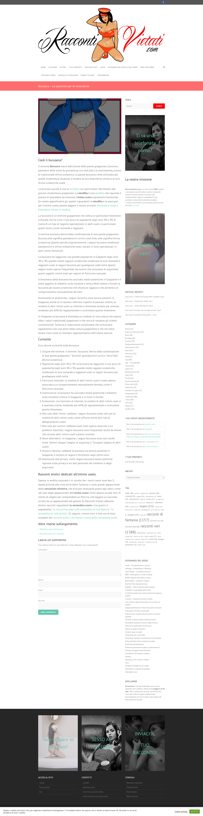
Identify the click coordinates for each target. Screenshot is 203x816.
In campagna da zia (152, 442)
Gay (126, 360)
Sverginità (148, 429)
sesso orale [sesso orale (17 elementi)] (150, 536)
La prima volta (150, 424)
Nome (41, 580)
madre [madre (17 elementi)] (150, 502)
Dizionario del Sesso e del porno (123, 67)
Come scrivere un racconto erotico (95, 796)
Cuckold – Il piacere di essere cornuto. (139, 599)
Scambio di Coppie (132, 390)
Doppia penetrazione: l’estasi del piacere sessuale (143, 608)
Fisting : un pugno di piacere (135, 629)
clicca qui (135, 205)
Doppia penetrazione (132, 344)
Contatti (86, 783)
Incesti (127, 366)
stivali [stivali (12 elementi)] (141, 542)
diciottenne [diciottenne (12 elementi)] (150, 496)
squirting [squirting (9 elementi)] (133, 542)
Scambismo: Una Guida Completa (137, 653)
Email (40, 590)
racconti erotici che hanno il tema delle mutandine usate (85, 517)
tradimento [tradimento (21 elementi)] (131, 545)
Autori (63, 67)
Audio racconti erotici (133, 332)
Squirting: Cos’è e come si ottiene (137, 660)
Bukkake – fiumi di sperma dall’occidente (140, 587)
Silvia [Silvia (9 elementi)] (137, 539)
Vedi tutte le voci (131, 672)
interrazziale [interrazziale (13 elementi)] (131, 503)
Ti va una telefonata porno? (145, 142)
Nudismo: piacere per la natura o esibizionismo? (142, 647)
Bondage (128, 338)
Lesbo (127, 369)
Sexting (128, 657)
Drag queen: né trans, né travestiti (137, 611)
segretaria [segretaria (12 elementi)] (151, 533)
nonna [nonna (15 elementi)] (129, 510)
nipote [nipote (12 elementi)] (158, 507)
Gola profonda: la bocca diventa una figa (140, 641)
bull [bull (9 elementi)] (136, 493)
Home (43, 67)
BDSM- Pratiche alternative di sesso (138, 578)
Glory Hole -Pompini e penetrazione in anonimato (143, 638)
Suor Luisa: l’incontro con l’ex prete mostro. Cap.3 (143, 310)
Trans (127, 400)
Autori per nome (89, 787)
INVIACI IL (145, 734)
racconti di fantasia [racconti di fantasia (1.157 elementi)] (144, 517)
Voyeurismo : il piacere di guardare (137, 669)
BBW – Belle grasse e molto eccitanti (138, 575)
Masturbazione (130, 372)
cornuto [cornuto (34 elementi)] (154, 493)
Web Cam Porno (147, 67)
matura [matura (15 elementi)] (134, 507)
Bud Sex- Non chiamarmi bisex (136, 584)
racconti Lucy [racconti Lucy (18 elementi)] (156, 521)
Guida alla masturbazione (134, 644)
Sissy (127, 663)
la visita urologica (151, 446)
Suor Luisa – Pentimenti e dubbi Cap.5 (139, 301)
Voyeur (127, 406)
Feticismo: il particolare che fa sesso (138, 626)
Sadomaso (129, 387)
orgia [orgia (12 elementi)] (137, 510)
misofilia (74, 189)
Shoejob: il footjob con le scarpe (137, 666)
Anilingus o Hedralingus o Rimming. (138, 568)
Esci (40, 792)
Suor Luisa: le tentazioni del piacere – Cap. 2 (141, 315)
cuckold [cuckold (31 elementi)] (130, 496)
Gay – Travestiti (131, 363)
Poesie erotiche (130, 381)
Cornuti (127, 341)
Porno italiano (87, 75)
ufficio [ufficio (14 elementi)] (141, 545)
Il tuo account (44, 787)
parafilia (99, 193)
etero (127, 350)
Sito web (41, 601)
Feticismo (128, 354)
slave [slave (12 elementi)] (144, 539)
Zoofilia (128, 409)
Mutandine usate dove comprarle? (52, 534)
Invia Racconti (91, 67)
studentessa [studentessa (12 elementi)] (151, 542)
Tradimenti (129, 397)
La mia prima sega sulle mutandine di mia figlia (80, 509)
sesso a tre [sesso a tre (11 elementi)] (138, 536)
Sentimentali (129, 393)
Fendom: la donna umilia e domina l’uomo (140, 620)
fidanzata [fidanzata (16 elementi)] (134, 499)
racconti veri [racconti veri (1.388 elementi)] (142, 528)
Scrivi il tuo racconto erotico (93, 792)
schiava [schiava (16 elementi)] (141, 533)
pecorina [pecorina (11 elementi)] (155, 510)
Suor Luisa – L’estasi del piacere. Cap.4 (139, 306)
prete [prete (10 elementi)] (142, 515)
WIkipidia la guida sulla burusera (51, 529)
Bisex (127, 335)
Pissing (127, 378)
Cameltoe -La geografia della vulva (138, 590)
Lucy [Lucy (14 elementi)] (141, 503)
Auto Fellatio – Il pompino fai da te (138, 572)
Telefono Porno (48, 75)
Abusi (127, 329)
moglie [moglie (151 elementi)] (146, 506)
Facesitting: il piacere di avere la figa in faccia (141, 623)
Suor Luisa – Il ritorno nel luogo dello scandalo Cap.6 (144, 297)
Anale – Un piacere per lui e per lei (137, 565)
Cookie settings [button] (181, 811)
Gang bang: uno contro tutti (135, 635)
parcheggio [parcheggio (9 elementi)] (145, 510)
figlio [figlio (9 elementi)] (142, 499)
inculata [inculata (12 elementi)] (160, 499)
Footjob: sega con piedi (133, 632)
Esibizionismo (130, 347)
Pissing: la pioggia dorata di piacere (138, 650)
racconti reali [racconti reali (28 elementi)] (132, 526)
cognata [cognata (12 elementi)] (144, 493)
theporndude (103, 75)
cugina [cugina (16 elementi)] (140, 496)
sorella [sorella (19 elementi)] (152, 539)
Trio (126, 403)
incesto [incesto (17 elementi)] (150, 499)
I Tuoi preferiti (75, 67)
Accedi (41, 783)
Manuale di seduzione (68, 75)
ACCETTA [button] (194, 811)
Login (102, 67)
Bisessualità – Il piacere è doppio (137, 581)
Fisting (127, 356)
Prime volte (129, 384)
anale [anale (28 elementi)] (129, 493)
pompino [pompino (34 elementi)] (133, 514)
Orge (127, 375)
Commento (43, 550)
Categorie (52, 67)
